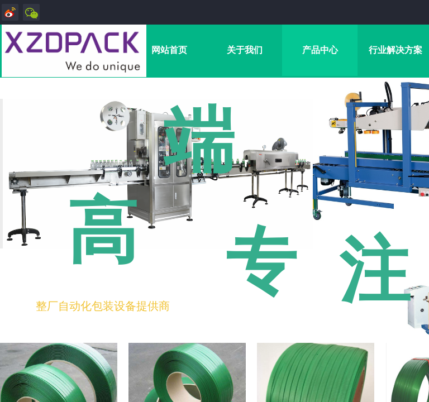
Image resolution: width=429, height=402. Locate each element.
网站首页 (169, 50)
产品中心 (320, 50)
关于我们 (245, 50)
